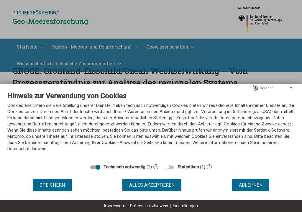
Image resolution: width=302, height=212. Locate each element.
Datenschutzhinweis (149, 205)
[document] (151, 126)
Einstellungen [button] (185, 205)
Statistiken (188, 167)
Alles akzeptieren (152, 185)
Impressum (114, 205)
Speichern (52, 185)
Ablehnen (250, 185)
